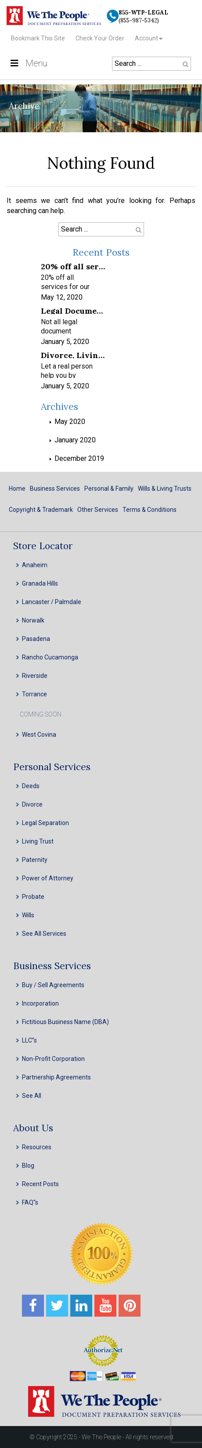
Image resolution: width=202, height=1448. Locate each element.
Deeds (31, 785)
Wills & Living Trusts (164, 488)
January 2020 (75, 440)
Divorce (32, 804)
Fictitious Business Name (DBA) (65, 1021)
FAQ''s (30, 1202)
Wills (28, 915)
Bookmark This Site (38, 38)
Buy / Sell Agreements (53, 984)
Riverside (34, 675)
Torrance (34, 694)
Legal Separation (45, 822)
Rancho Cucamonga (50, 657)
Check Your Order (100, 38)
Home (17, 488)
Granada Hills (40, 583)
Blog (28, 1165)
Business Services (55, 488)
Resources (36, 1147)
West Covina (39, 734)
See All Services (44, 933)
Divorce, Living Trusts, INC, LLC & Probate (73, 354)
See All (31, 1095)
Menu (28, 63)
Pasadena (36, 638)
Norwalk (33, 620)
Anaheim (34, 564)
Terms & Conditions (150, 509)
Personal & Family (108, 488)
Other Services (97, 509)
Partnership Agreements (56, 1077)
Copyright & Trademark (41, 509)
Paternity (34, 859)
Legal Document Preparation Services (73, 310)
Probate (33, 896)
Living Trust (38, 841)
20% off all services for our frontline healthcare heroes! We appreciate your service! (73, 266)
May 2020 (69, 421)
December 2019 (79, 458)
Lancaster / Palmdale (51, 601)
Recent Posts (40, 1183)
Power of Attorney (47, 878)
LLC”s (29, 1040)
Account (146, 38)
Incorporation (40, 1003)
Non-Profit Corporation (53, 1058)
